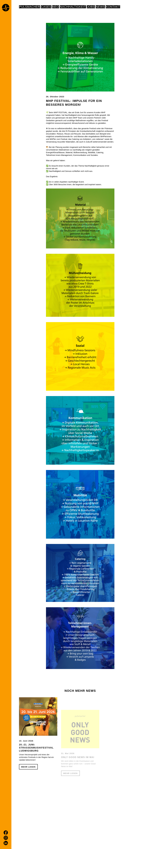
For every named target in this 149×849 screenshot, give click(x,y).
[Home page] (6, 8)
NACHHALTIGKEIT (73, 6)
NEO (55, 6)
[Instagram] (6, 838)
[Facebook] (6, 832)
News (100, 6)
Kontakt (113, 6)
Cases (46, 6)
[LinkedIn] (6, 843)
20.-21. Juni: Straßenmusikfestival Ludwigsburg (36, 765)
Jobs (91, 6)
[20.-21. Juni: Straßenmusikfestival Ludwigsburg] (38, 734)
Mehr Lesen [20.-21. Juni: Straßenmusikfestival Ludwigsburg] (28, 785)
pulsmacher (29, 6)
